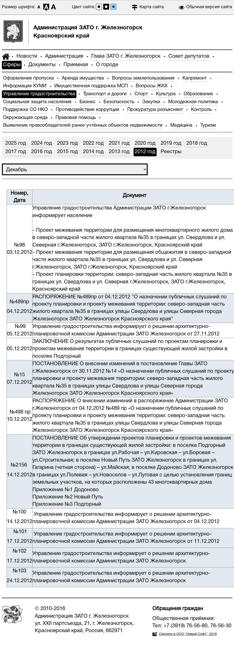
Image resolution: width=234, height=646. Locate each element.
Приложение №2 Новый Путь (67, 497)
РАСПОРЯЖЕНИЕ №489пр (64, 297)
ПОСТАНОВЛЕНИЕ (55, 363)
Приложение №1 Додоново (65, 489)
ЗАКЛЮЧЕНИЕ (50, 341)
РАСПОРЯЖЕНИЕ (54, 401)
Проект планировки (59, 274)
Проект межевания (59, 230)
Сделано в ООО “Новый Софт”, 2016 (188, 634)
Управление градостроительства (72, 208)
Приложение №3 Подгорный (66, 504)
